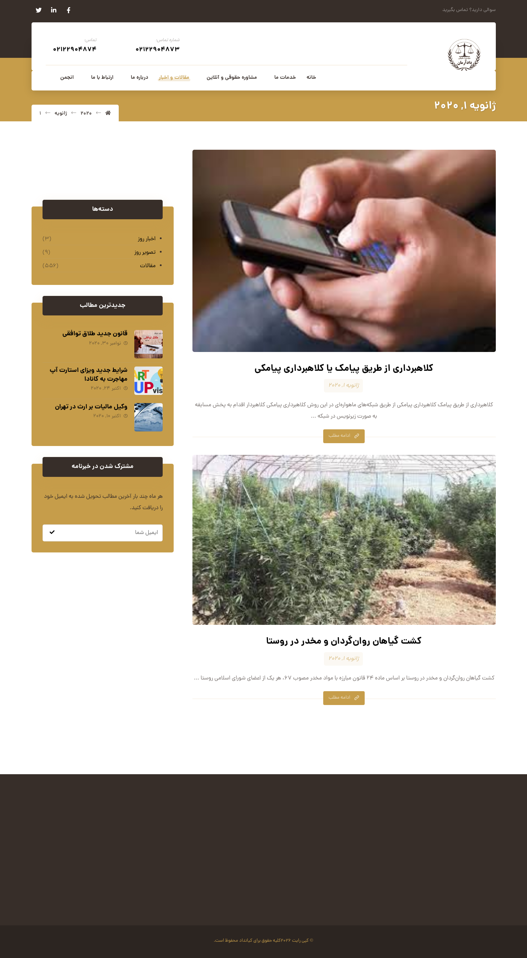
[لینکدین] (54, 10)
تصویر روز (145, 253)
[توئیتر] (39, 10)
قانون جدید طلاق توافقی (94, 334)
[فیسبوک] (68, 10)
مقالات (148, 266)
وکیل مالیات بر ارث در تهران (91, 406)
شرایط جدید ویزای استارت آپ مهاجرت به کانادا (88, 374)
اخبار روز (147, 239)
